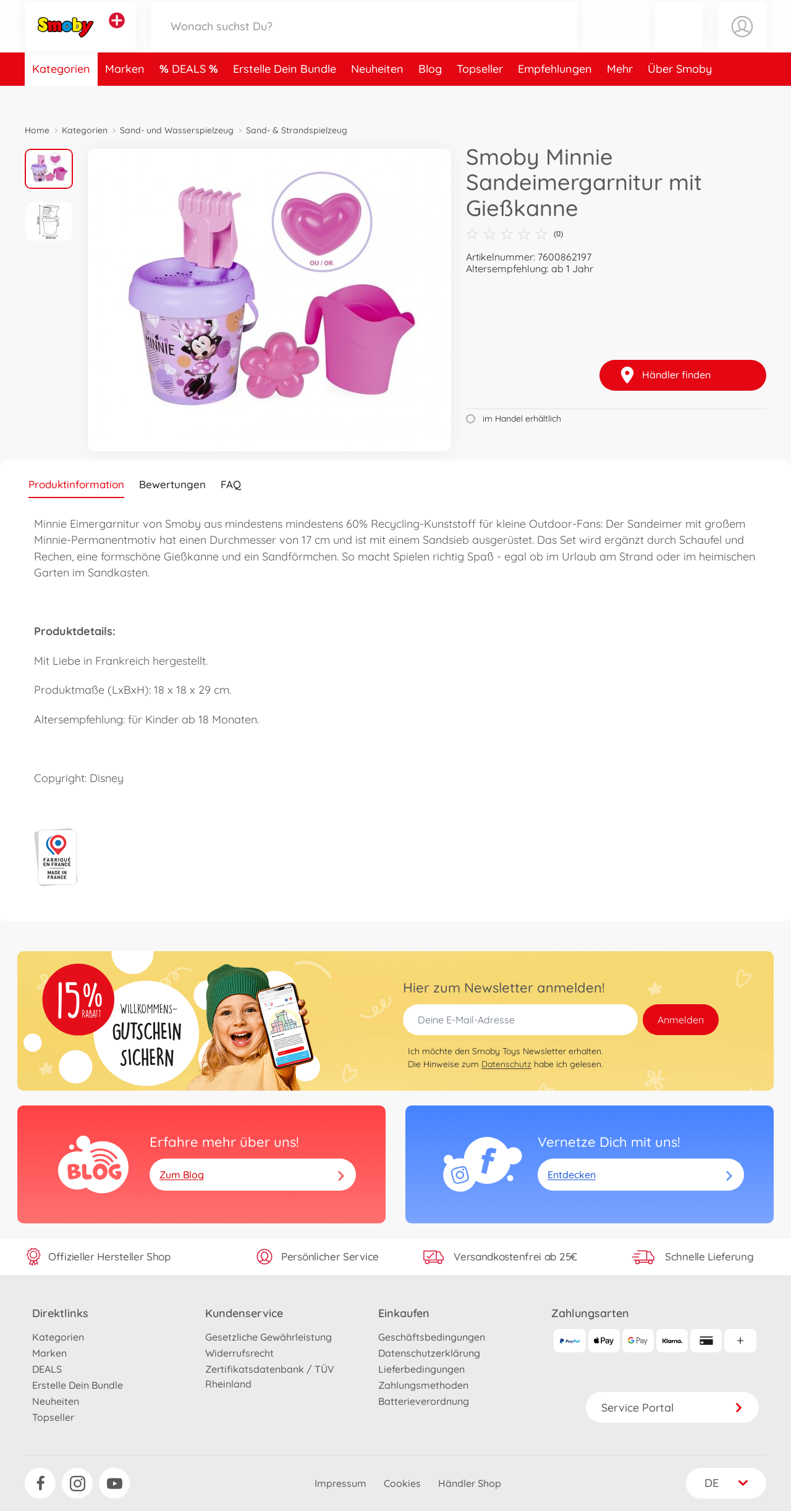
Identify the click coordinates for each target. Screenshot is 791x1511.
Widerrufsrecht (239, 1353)
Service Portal (672, 1408)
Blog (430, 95)
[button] (679, 39)
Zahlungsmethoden (423, 1385)
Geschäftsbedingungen (431, 1337)
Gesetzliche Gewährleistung (268, 1337)
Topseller (480, 95)
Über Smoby (680, 95)
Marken (125, 95)
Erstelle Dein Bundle (284, 95)
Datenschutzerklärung (429, 1353)
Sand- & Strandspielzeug (296, 130)
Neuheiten (377, 95)
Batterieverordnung (423, 1401)
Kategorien (61, 95)
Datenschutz (506, 1064)
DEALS (190, 95)
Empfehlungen (555, 95)
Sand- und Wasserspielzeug (177, 130)
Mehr (620, 95)
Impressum (340, 1483)
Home (37, 130)
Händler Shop (469, 1483)
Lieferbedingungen (421, 1369)
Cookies (402, 1483)
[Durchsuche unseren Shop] (364, 39)
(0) (514, 234)
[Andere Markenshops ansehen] (117, 33)
